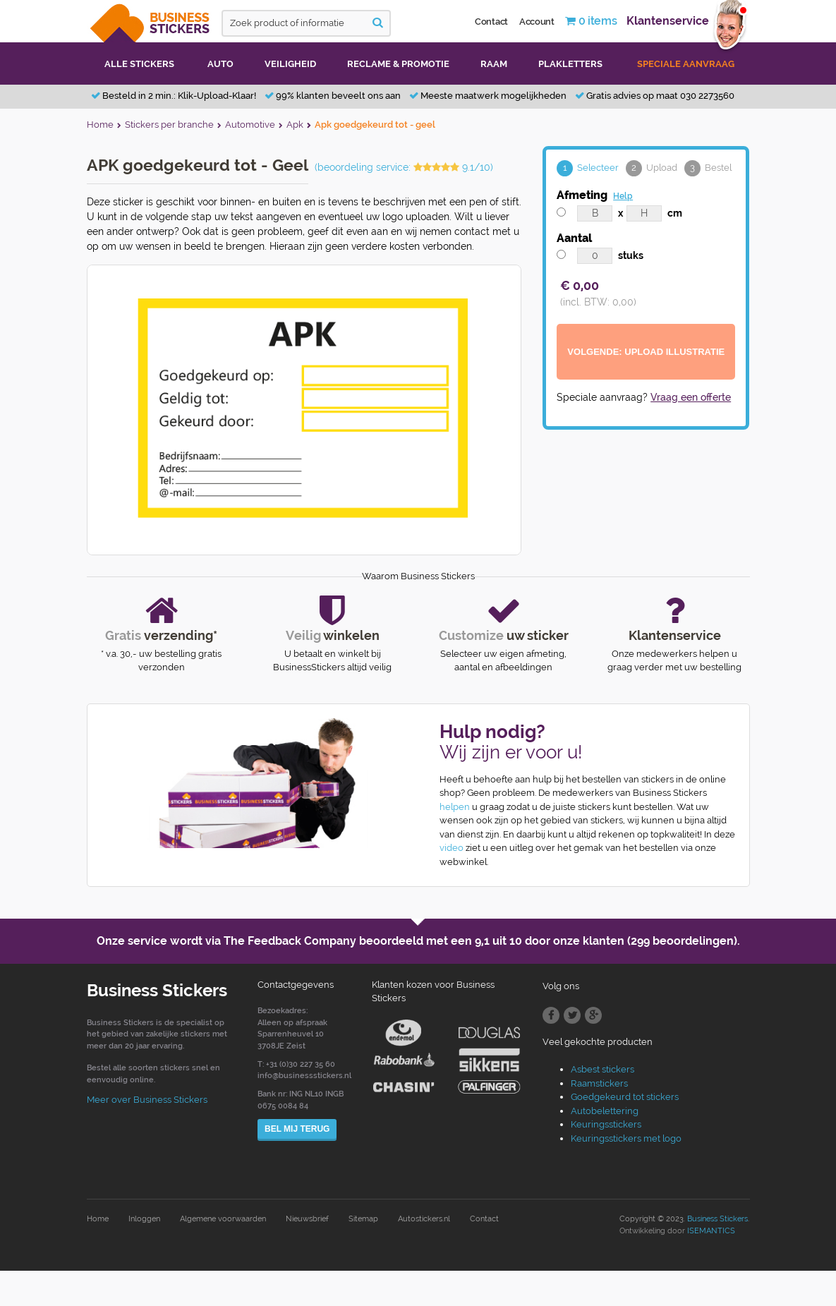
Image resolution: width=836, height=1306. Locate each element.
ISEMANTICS (711, 1230)
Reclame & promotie (398, 64)
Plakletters (570, 64)
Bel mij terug (297, 1129)
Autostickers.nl (424, 1218)
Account (537, 21)
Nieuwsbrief (307, 1218)
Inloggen (144, 1218)
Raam (493, 64)
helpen (455, 807)
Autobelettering (604, 1111)
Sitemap (363, 1218)
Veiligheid (290, 64)
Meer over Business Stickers (147, 1099)
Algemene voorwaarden (223, 1218)
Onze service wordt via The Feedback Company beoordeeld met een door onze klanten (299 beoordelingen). (418, 941)
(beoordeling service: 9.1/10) (404, 167)
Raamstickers (599, 1083)
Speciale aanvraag (685, 64)
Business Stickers (717, 1218)
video (452, 847)
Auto (220, 64)
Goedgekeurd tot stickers (625, 1097)
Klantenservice (667, 21)
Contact (491, 21)
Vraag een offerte (690, 397)
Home (98, 1218)
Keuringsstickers (606, 1124)
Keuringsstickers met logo (626, 1138)
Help (623, 196)
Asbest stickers (602, 1069)
